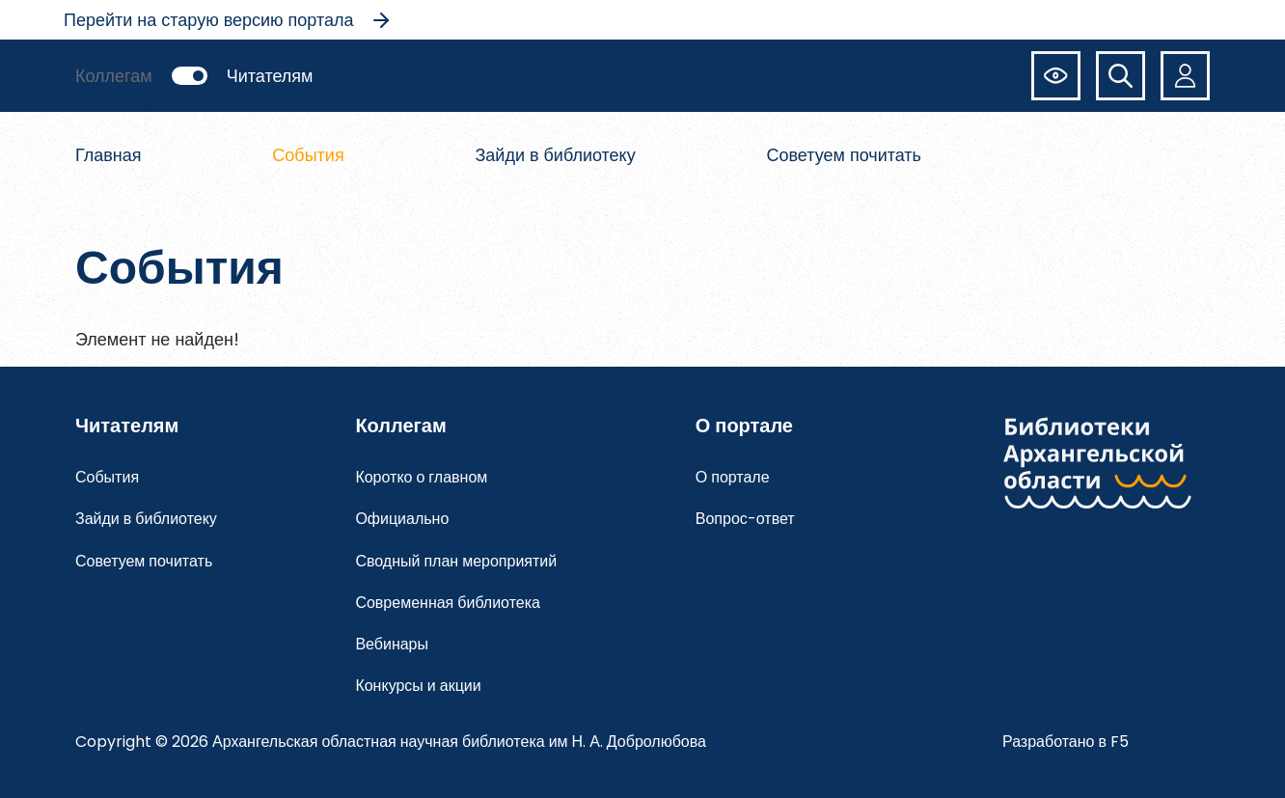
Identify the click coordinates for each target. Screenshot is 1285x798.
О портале (733, 477)
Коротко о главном (421, 477)
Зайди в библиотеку (555, 155)
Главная (108, 155)
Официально (402, 519)
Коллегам (113, 76)
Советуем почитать (844, 155)
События (307, 155)
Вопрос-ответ (745, 519)
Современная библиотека (447, 603)
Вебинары (391, 644)
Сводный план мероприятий (456, 561)
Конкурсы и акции (417, 685)
